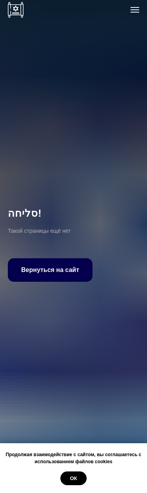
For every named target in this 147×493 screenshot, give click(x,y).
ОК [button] (73, 478)
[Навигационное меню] (135, 10)
